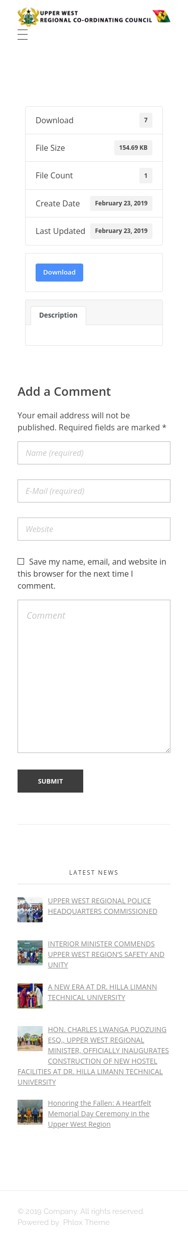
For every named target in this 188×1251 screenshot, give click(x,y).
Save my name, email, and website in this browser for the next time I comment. (92, 573)
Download (59, 272)
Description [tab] (58, 315)
